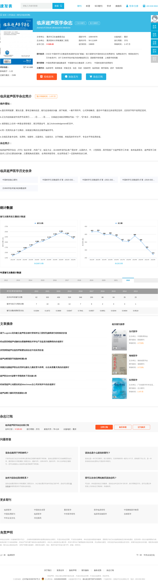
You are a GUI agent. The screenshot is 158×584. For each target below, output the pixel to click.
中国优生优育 (39, 510)
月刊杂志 (11, 15)
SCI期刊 (98, 6)
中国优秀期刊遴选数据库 (56, 63)
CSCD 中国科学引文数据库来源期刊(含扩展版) (65, 54)
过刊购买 (141, 427)
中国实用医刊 (9, 514)
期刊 (79, 6)
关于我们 (48, 570)
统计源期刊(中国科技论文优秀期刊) (100, 54)
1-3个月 (127, 44)
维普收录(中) (133, 54)
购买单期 (122, 427)
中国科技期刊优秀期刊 (103, 63)
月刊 (126, 40)
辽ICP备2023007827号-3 (31, 579)
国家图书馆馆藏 (96, 58)
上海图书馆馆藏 (111, 58)
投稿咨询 (48, 76)
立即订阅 (104, 427)
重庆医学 (67, 510)
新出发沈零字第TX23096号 (92, 579)
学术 (109, 6)
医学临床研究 (99, 510)
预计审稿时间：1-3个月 (46, 96)
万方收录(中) (51, 58)
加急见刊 (73, 76)
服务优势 (97, 570)
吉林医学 (127, 514)
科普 (88, 6)
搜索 (57, 6)
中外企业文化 (9, 518)
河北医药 (37, 518)
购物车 (119, 6)
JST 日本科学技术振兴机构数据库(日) (73, 58)
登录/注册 (133, 6)
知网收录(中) (121, 54)
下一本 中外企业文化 (145, 555)
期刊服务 (85, 570)
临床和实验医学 (100, 514)
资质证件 (60, 570)
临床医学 (7, 510)
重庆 (126, 37)
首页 (4, 15)
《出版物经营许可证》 (17, 539)
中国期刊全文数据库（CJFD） (80, 63)
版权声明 (73, 570)
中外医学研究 (69, 514)
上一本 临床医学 (7, 555)
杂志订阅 (98, 76)
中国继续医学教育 (131, 510)
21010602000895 (60, 579)
